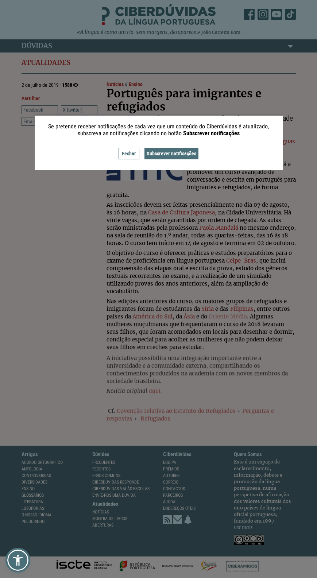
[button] (17, 560)
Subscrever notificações (171, 153)
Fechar (129, 153)
